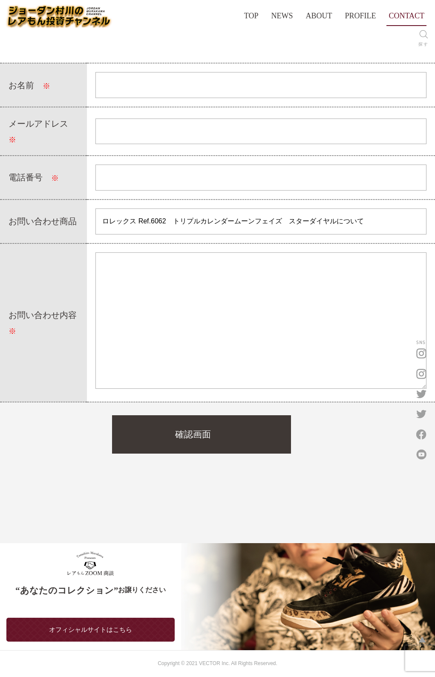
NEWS (282, 16)
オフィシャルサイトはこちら (90, 629)
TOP (251, 16)
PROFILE (360, 16)
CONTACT (406, 16)
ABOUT (318, 16)
